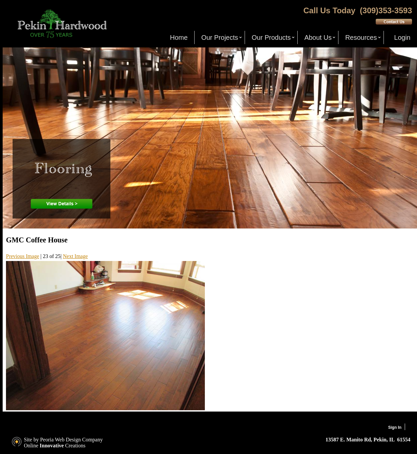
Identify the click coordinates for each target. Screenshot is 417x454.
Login (402, 37)
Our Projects (219, 37)
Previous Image (22, 256)
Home (179, 37)
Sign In (394, 427)
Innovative (52, 445)
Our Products (271, 37)
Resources (361, 37)
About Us (317, 37)
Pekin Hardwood (61, 24)
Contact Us (394, 22)
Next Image (75, 256)
